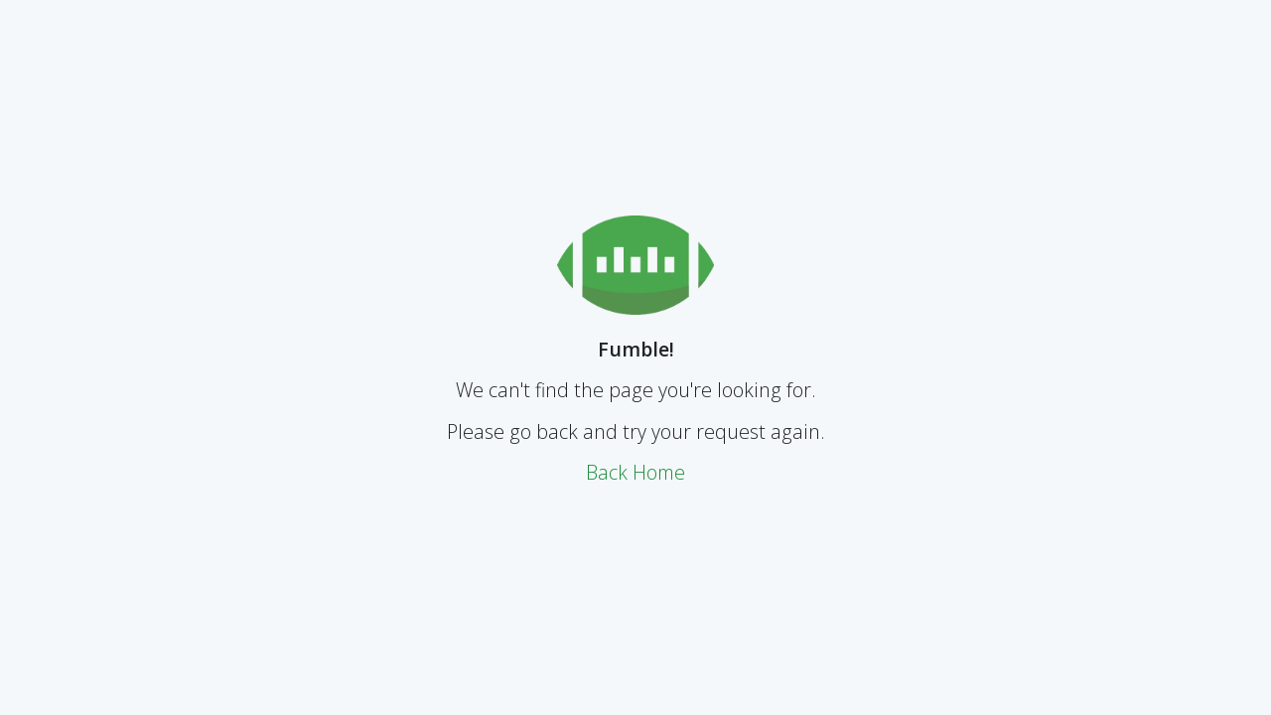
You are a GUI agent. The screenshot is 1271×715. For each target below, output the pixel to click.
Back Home (635, 472)
